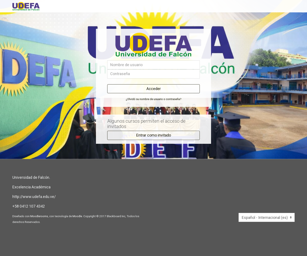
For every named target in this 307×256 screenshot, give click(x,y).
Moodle (77, 216)
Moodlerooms (39, 216)
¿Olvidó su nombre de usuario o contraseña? (153, 99)
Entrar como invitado (153, 135)
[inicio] (86, 6)
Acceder (153, 88)
